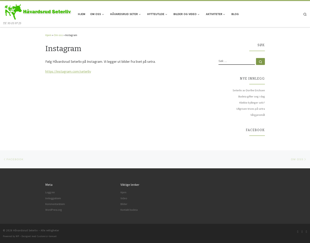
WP (17, 236)
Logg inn (50, 192)
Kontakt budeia (129, 210)
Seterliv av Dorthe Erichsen (249, 90)
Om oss (58, 35)
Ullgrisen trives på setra (250, 109)
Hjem (48, 35)
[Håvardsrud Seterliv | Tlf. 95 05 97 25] (37, 11)
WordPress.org (53, 210)
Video (123, 198)
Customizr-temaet (47, 236)
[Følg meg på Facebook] (302, 231)
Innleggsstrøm (53, 198)
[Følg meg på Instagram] (306, 231)
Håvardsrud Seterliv (25, 230)
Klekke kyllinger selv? (252, 102)
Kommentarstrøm (55, 204)
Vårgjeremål (257, 115)
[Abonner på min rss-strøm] (297, 231)
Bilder (123, 204)
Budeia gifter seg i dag (251, 96)
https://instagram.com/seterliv (68, 71)
